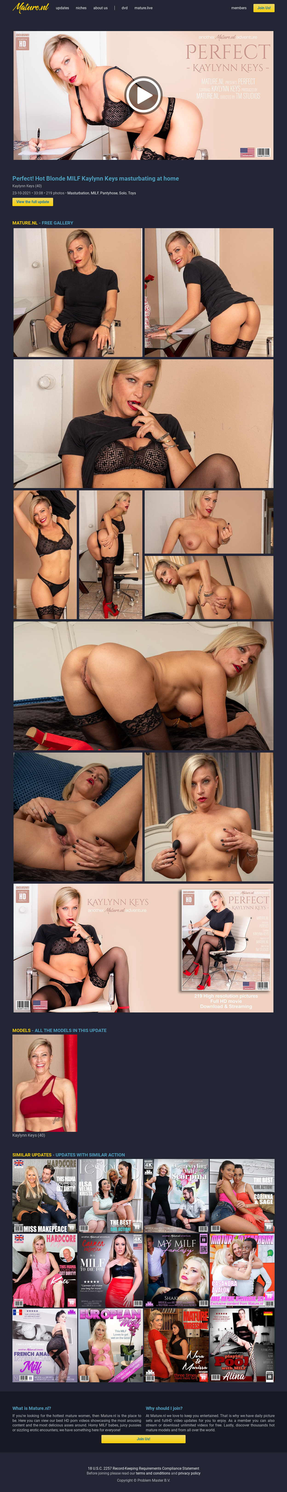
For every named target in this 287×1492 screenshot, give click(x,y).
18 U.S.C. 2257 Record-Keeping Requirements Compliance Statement (143, 1319)
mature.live (143, 8)
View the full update (32, 202)
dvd (125, 8)
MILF (95, 193)
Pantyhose (109, 193)
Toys (132, 193)
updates (62, 8)
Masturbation (78, 193)
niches (81, 8)
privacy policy (189, 1324)
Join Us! (264, 8)
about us (100, 8)
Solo (122, 193)
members (239, 8)
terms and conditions (153, 1324)
